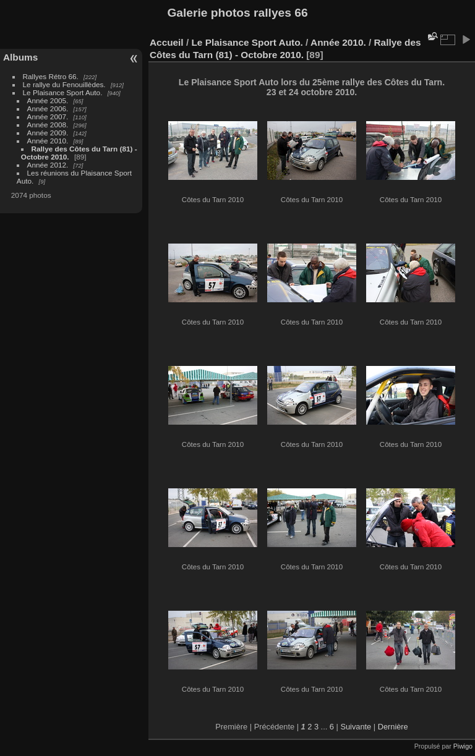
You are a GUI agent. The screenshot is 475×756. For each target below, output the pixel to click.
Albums (20, 57)
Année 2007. (48, 117)
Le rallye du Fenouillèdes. (64, 84)
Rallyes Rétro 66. (51, 76)
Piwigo (463, 746)
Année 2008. (48, 125)
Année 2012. (48, 165)
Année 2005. (48, 100)
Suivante (355, 726)
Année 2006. (48, 108)
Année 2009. (48, 133)
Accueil (167, 42)
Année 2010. (48, 141)
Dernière (393, 726)
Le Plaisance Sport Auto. (63, 92)
